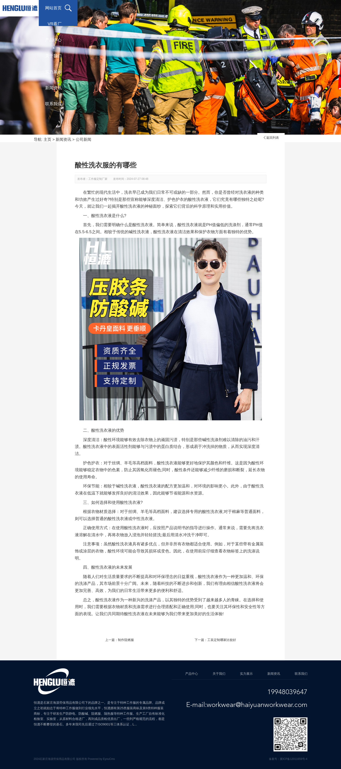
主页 (47, 139)
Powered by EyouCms (101, 759)
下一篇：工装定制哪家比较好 (215, 640)
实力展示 (225, 8)
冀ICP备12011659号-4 (293, 759)
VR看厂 (117, 8)
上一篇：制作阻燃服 (119, 640)
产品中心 (152, 8)
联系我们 (298, 8)
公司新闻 (83, 139)
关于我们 (188, 8)
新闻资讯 (261, 8)
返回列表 (271, 137)
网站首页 (79, 8)
